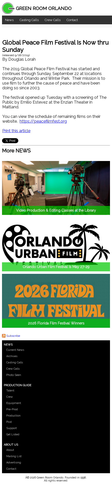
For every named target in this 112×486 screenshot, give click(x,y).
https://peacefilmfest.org (43, 121)
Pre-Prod (12, 409)
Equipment (13, 403)
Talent (10, 390)
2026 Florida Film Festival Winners (56, 323)
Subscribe (13, 336)
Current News (15, 350)
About (10, 450)
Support (11, 428)
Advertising (13, 462)
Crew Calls (53, 20)
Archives (11, 356)
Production (13, 415)
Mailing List (14, 456)
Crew (9, 396)
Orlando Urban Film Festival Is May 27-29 (56, 267)
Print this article (16, 130)
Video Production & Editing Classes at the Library (56, 210)
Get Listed (12, 434)
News (9, 20)
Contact (72, 20)
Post (9, 422)
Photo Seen (13, 375)
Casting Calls (29, 20)
